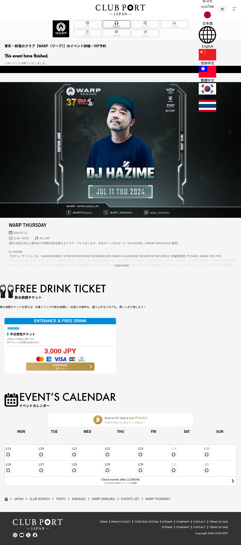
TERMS (103, 522)
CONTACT (199, 522)
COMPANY (182, 522)
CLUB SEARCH (39, 499)
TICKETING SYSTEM (146, 522)
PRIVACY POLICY (121, 522)
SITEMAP (167, 522)
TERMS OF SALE (218, 522)
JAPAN (18, 499)
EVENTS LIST (130, 499)
